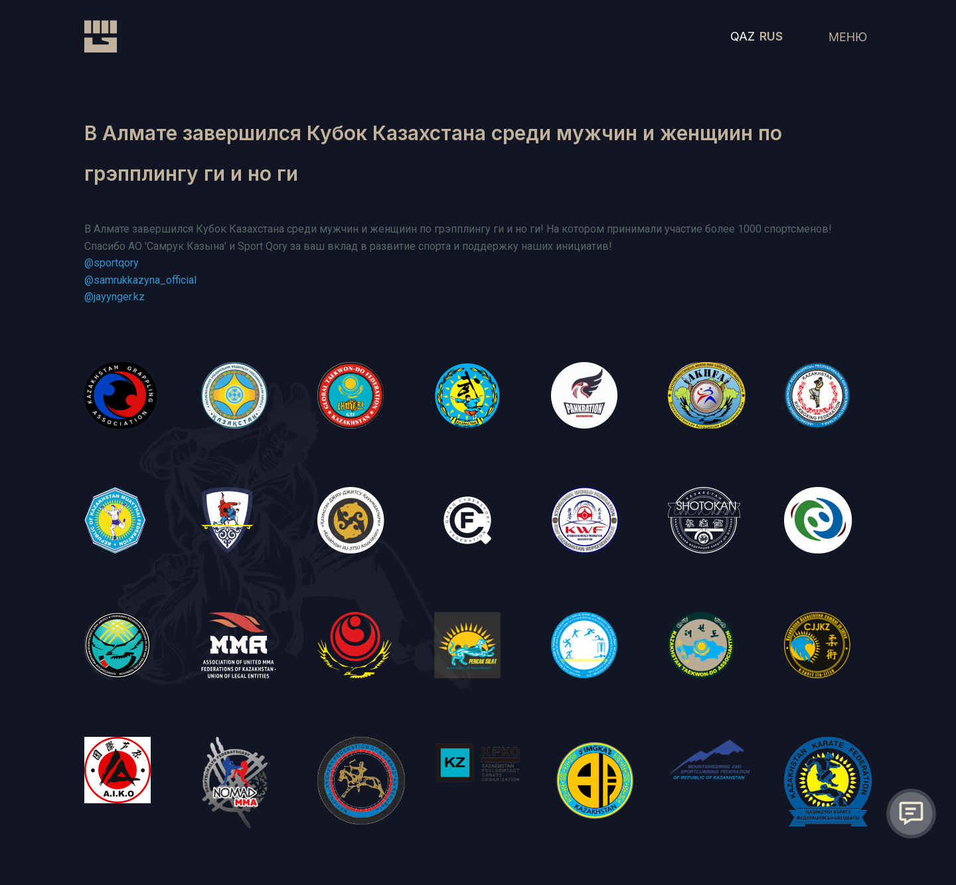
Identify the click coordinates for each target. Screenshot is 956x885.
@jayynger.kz (114, 296)
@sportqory (111, 262)
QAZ (742, 36)
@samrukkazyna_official (140, 280)
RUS (771, 36)
